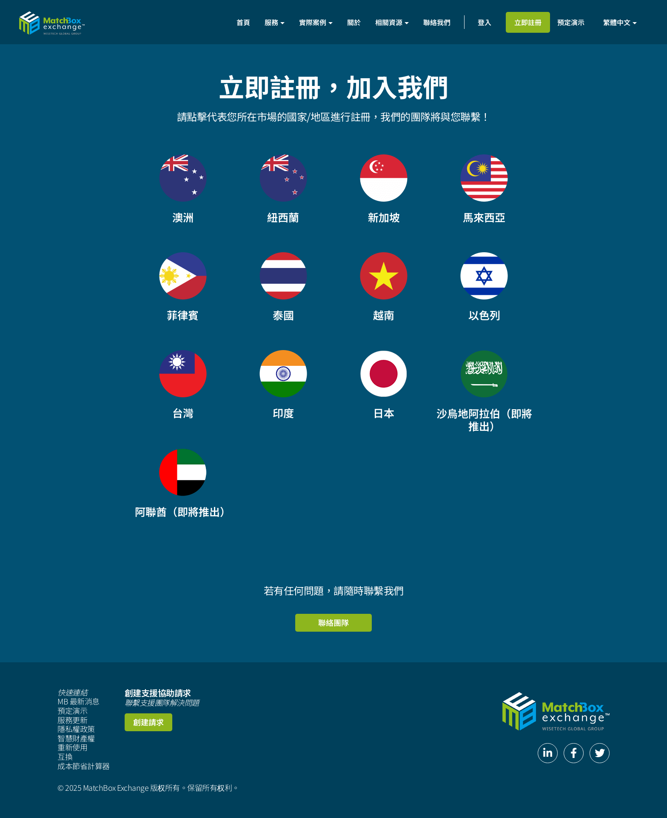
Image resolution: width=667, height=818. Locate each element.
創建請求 (148, 721)
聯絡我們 (436, 22)
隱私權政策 (76, 729)
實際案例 (316, 22)
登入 (484, 22)
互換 (64, 756)
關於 (354, 22)
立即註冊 (528, 22)
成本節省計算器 (83, 766)
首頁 (243, 22)
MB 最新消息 (78, 701)
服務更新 (72, 720)
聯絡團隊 (333, 622)
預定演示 (570, 22)
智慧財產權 (76, 738)
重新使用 (72, 747)
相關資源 (392, 22)
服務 (275, 22)
